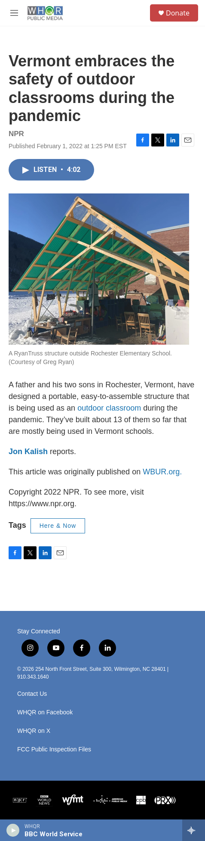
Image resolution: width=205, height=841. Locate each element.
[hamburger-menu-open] (14, 13)
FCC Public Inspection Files (54, 749)
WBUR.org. (162, 471)
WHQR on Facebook (45, 712)
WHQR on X (33, 731)
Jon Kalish (28, 451)
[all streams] (193, 830)
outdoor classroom (109, 408)
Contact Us (32, 694)
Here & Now (58, 525)
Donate (178, 13)
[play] (13, 830)
